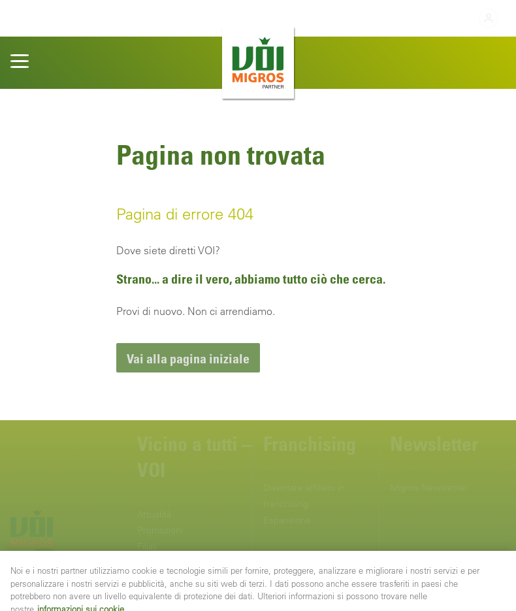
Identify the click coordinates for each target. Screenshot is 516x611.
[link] (188, 357)
